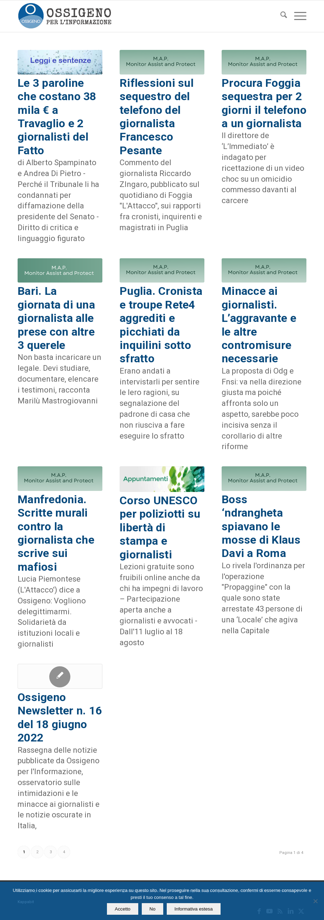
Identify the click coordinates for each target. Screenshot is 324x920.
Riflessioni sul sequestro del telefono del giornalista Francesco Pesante (156, 116)
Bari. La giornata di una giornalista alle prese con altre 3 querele (56, 318)
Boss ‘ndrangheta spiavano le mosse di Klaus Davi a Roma (261, 526)
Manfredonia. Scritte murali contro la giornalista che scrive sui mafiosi (56, 533)
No (152, 909)
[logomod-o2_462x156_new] (65, 16)
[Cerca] (280, 16)
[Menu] (296, 16)
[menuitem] (280, 16)
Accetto (122, 909)
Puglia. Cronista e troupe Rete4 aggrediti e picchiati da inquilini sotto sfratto (161, 324)
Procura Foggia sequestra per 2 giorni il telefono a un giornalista (264, 103)
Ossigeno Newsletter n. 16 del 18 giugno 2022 (60, 717)
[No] (315, 901)
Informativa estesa (193, 909)
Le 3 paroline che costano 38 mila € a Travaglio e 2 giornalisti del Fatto (57, 116)
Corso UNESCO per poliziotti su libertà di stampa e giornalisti (160, 527)
